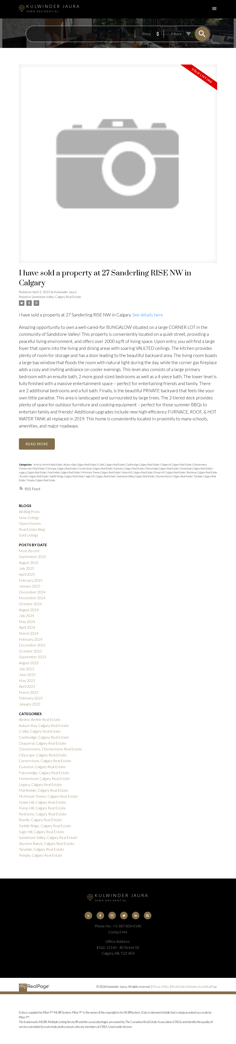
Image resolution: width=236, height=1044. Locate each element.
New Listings (29, 518)
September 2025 (32, 556)
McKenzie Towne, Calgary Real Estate (101, 472)
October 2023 (30, 651)
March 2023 (28, 692)
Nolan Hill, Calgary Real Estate (137, 472)
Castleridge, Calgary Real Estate (142, 464)
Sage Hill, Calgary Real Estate (101, 476)
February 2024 (30, 639)
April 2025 (27, 574)
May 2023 (27, 680)
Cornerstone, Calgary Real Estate (95, 468)
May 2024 (27, 621)
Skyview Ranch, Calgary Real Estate (174, 476)
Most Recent (29, 551)
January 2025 (29, 586)
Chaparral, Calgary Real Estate (176, 464)
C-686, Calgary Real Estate (111, 464)
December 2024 (32, 592)
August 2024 (28, 610)
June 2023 (27, 674)
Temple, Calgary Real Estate (41, 480)
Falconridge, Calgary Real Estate (162, 468)
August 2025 (28, 562)
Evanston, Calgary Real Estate (129, 468)
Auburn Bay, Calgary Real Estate (80, 464)
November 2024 (32, 598)
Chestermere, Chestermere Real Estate (50, 749)
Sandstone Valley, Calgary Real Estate (56, 297)
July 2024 (26, 615)
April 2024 (27, 627)
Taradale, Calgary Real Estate (41, 849)
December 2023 (32, 645)
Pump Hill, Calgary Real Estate (170, 472)
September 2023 (32, 657)
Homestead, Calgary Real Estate (196, 468)
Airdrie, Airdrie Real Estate (48, 464)
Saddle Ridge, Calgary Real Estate (67, 476)
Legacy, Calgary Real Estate (33, 472)
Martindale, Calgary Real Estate (64, 472)
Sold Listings (28, 535)
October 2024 (30, 604)
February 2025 (30, 580)
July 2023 (26, 669)
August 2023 (28, 663)
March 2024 (28, 633)
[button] (88, 916)
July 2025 (26, 568)
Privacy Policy (161, 987)
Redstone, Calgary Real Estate (202, 472)
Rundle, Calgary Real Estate (34, 476)
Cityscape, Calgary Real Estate (61, 468)
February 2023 (30, 698)
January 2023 (29, 704)
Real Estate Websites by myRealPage (194, 987)
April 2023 (27, 686)
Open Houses (30, 523)
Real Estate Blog (32, 529)
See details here (148, 314)
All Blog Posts (29, 512)
